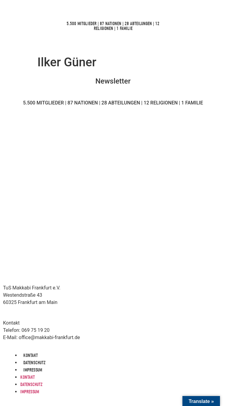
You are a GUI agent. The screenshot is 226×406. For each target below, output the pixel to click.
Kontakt (30, 355)
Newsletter (112, 81)
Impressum (32, 370)
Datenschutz (34, 362)
